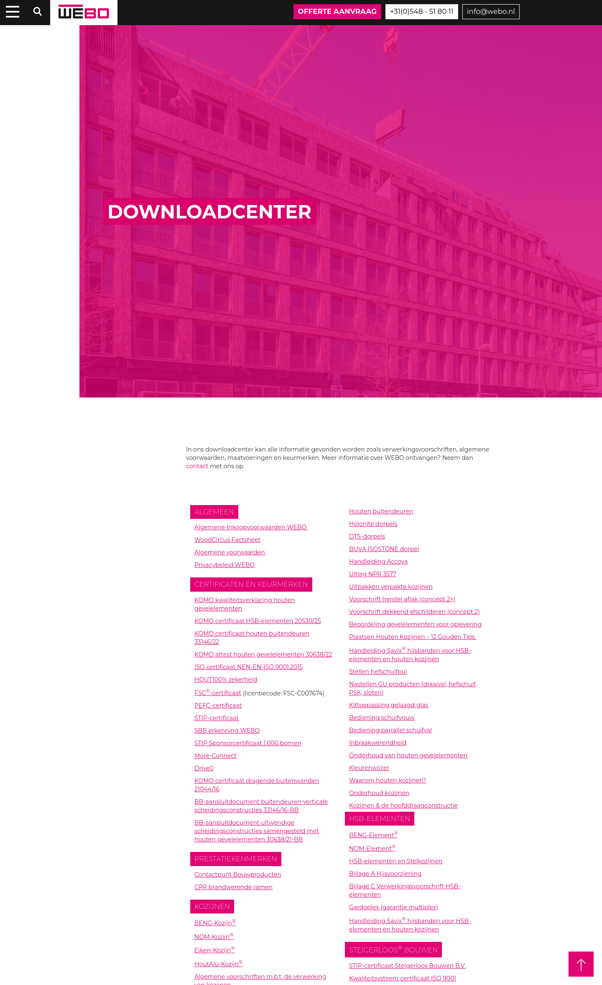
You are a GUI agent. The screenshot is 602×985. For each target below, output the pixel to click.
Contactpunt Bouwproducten (237, 874)
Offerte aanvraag (337, 11)
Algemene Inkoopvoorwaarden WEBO (251, 527)
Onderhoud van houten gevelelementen (408, 755)
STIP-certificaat (216, 718)
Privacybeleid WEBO (224, 565)
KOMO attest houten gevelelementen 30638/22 (263, 654)
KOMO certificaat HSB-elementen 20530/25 (257, 621)
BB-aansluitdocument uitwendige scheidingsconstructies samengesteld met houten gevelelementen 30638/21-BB (256, 831)
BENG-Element (373, 835)
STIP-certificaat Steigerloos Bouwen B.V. (407, 966)
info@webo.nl (491, 11)
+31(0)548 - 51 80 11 (422, 11)
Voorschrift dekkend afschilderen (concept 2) (414, 612)
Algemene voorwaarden (229, 552)
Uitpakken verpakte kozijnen (391, 586)
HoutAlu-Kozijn (218, 964)
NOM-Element (372, 848)
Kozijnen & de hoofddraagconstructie (403, 805)
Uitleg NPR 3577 (372, 574)
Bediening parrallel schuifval (390, 730)
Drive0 (204, 768)
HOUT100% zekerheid (225, 679)
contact (197, 466)
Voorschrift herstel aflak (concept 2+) (402, 599)
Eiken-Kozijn (214, 950)
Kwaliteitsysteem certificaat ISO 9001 (402, 978)
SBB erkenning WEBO (227, 730)
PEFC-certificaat (218, 705)
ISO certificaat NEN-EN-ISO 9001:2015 (248, 667)
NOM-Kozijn (214, 937)
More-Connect (215, 755)
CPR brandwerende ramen (233, 887)
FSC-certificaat (217, 693)
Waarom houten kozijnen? (387, 780)
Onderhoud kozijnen (379, 793)
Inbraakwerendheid (377, 742)
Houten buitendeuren (381, 511)
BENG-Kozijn (215, 923)
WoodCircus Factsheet (227, 540)
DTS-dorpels (367, 536)
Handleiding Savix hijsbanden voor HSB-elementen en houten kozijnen (410, 925)
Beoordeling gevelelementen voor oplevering (415, 624)
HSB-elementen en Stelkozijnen (395, 861)
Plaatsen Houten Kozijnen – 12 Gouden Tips (412, 637)
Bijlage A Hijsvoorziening (385, 873)
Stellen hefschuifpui (378, 671)
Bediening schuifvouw (382, 717)
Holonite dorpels (373, 524)
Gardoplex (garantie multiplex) (393, 907)
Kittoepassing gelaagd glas (388, 705)
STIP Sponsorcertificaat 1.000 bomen (247, 743)
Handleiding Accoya (378, 561)
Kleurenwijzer (369, 768)
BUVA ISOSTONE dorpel (384, 549)
